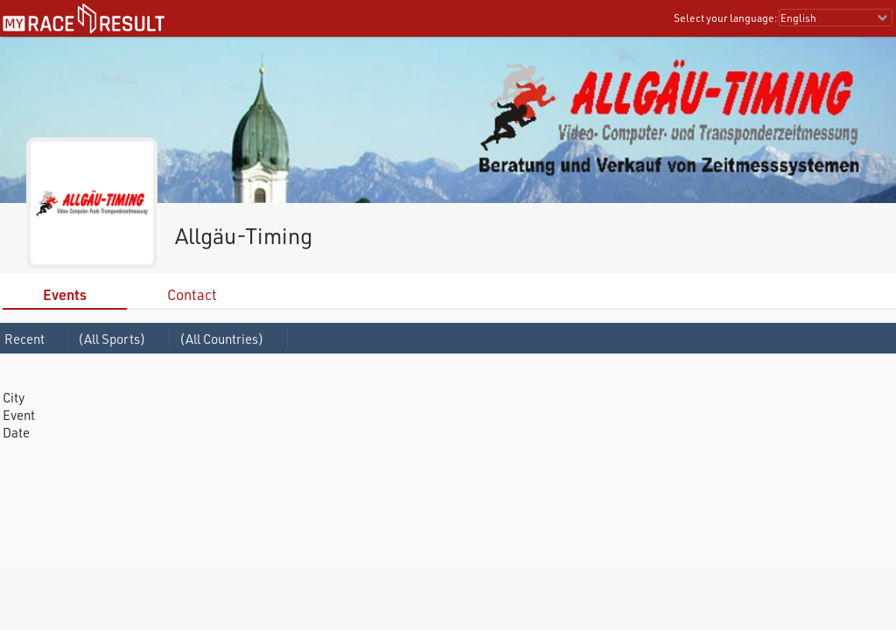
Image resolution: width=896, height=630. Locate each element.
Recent (24, 338)
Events (65, 294)
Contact (192, 294)
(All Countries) (221, 338)
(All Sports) (112, 338)
